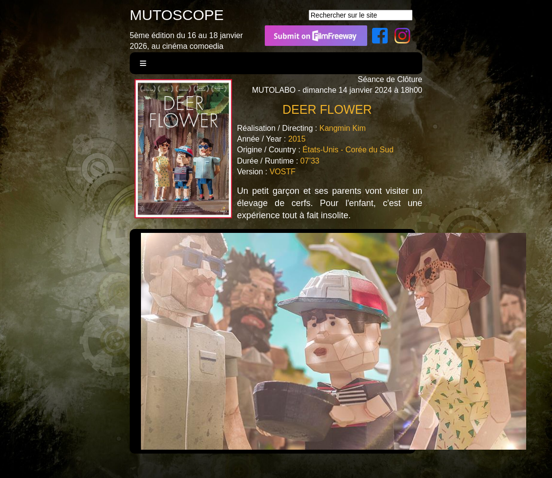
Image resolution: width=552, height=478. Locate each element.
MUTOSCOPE (177, 15)
